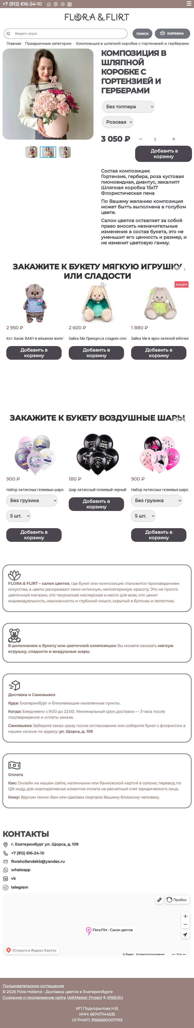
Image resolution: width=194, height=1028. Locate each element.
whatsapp (20, 869)
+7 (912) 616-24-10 (22, 4)
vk (13, 878)
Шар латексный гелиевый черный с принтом (107, 489)
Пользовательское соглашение (33, 985)
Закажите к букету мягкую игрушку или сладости (97, 271)
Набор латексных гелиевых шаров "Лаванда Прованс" (53, 489)
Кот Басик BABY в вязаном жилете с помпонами (48, 338)
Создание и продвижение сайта (34, 997)
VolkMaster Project (84, 997)
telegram (19, 887)
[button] (89, 53)
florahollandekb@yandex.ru (38, 861)
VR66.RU (115, 997)
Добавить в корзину (164, 153)
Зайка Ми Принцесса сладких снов (98, 338)
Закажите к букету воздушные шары (97, 418)
